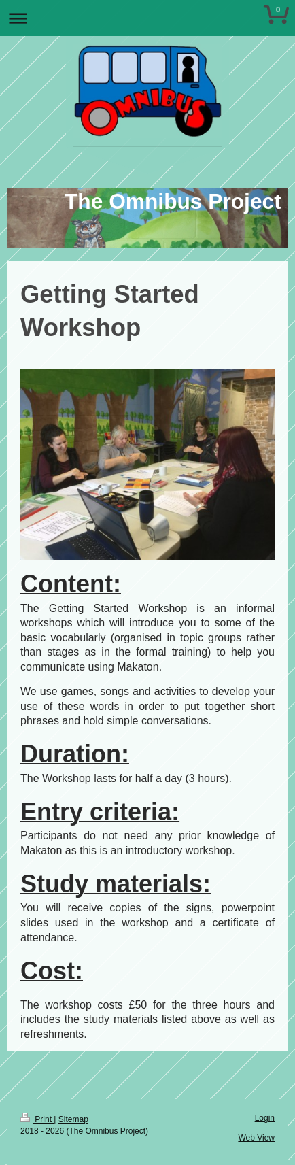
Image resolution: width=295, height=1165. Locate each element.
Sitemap (73, 1119)
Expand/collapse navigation (147, 18)
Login (265, 1118)
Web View (256, 1138)
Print (37, 1119)
